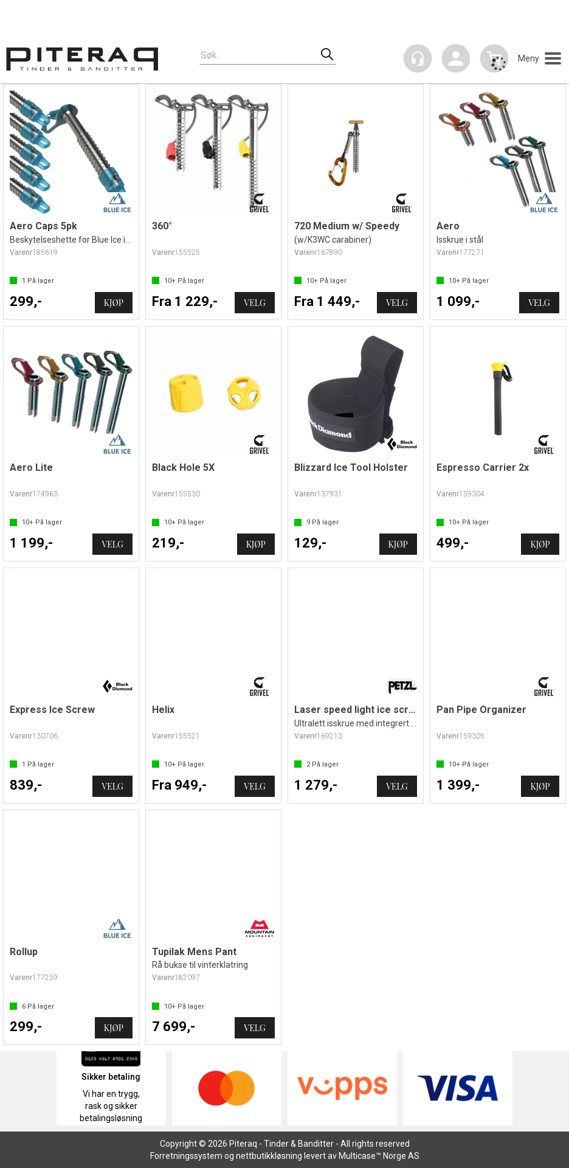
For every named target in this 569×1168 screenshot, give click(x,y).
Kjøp (113, 302)
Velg (254, 302)
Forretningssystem (186, 1156)
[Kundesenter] (418, 58)
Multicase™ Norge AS (379, 1156)
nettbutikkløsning (269, 1156)
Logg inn (456, 60)
